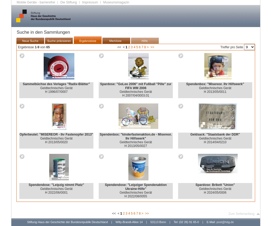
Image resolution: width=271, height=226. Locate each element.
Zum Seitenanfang (244, 214)
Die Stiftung (68, 2)
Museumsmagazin (116, 2)
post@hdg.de (225, 222)
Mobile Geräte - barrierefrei (36, 2)
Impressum (90, 2)
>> (152, 47)
